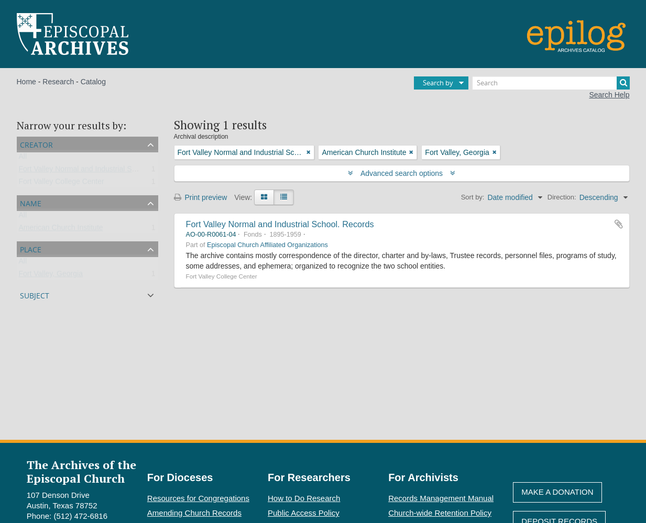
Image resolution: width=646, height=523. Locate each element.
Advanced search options (401, 173)
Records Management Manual (441, 498)
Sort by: (473, 197)
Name (30, 202)
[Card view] (264, 197)
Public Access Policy (304, 512)
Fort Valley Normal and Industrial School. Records (280, 224)
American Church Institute (61, 230)
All (23, 158)
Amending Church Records (194, 512)
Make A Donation (557, 491)
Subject (34, 294)
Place (30, 248)
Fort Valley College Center (61, 184)
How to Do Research (304, 498)
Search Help (609, 95)
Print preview (200, 197)
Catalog (93, 81)
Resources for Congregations (198, 498)
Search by (438, 82)
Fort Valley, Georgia (51, 276)
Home (26, 81)
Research (58, 81)
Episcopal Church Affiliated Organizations (267, 245)
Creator (36, 144)
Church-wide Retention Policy (439, 512)
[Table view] (283, 197)
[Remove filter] (308, 152)
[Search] (551, 83)
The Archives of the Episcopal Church (81, 471)
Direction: (562, 197)
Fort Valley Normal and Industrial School (84, 171)
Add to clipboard (619, 224)
